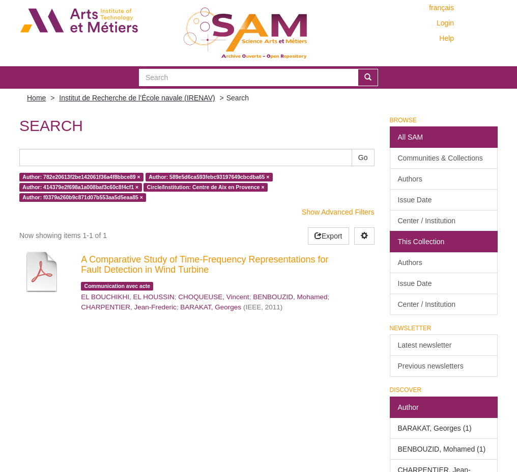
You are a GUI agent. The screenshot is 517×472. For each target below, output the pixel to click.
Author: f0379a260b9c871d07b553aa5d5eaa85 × (82, 197)
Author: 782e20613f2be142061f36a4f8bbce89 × (81, 177)
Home (36, 98)
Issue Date (415, 200)
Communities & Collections (440, 158)
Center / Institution (427, 221)
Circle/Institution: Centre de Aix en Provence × (206, 187)
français (441, 8)
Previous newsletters (431, 366)
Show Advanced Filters (338, 212)
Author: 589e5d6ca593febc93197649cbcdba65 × (209, 177)
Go (363, 157)
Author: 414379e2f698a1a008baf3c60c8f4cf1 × (80, 187)
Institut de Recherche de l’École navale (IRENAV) (137, 98)
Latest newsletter (425, 345)
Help (446, 38)
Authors (410, 179)
